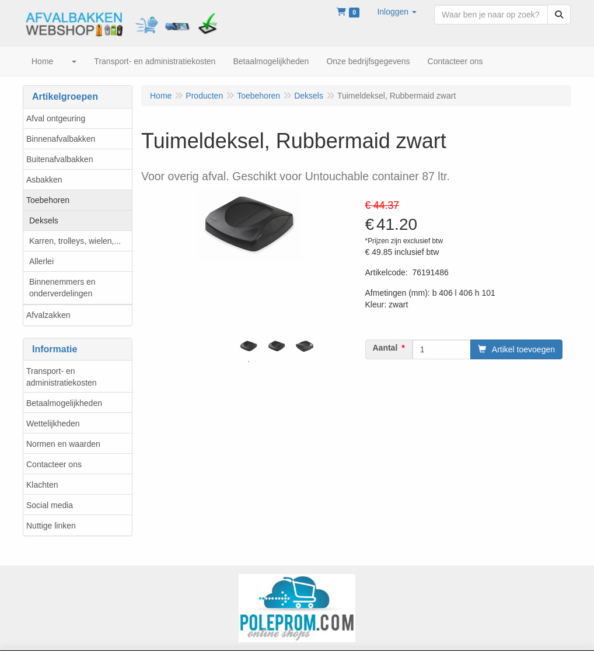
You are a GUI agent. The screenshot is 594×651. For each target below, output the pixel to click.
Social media (49, 505)
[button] (396, 11)
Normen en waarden (63, 444)
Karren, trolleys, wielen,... (75, 241)
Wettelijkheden (53, 423)
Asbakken (44, 179)
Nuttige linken (51, 525)
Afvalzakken (48, 315)
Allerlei (41, 261)
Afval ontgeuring (55, 118)
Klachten (42, 484)
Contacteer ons (54, 464)
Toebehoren (47, 200)
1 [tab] (248, 362)
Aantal (385, 348)
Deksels (43, 220)
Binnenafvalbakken (60, 139)
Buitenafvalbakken (59, 159)
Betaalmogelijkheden (64, 403)
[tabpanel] (248, 346)
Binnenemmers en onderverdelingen (62, 287)
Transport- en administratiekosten (61, 376)
